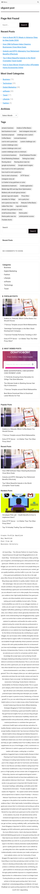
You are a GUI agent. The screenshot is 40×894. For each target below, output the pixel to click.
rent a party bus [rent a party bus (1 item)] (23, 199)
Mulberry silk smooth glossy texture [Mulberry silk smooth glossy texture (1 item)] (13, 192)
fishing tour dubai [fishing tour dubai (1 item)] (28, 158)
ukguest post (8, 8)
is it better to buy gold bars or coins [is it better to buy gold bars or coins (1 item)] (13, 182)
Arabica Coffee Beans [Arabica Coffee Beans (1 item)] (24, 128)
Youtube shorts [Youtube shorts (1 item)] (7, 220)
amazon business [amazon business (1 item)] (7, 128)
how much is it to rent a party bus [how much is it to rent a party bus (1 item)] (13, 169)
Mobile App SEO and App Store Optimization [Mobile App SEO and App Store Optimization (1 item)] (16, 189)
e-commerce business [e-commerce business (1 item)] (9, 155)
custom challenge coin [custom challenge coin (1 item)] (27, 141)
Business (6, 79)
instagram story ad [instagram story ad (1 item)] (8, 179)
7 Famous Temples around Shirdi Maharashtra (20, 325)
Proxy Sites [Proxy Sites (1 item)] (25, 196)
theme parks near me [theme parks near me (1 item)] (9, 216)
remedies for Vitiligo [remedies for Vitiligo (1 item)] (8, 199)
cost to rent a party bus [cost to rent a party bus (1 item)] (9, 141)
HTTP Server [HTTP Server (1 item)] (25, 175)
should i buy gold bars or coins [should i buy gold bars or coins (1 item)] (12, 209)
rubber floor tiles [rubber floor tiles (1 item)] (7, 206)
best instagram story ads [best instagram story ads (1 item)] (28, 131)
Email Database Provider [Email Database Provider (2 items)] (28, 155)
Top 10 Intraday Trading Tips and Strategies (17, 527)
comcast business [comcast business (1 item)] (20, 138)
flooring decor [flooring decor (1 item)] (6, 162)
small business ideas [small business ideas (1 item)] (9, 213)
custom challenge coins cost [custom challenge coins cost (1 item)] (11, 148)
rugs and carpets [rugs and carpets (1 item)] (21, 206)
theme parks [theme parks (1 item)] (23, 213)
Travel (5, 95)
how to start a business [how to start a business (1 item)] (9, 175)
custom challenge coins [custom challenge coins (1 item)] (10, 145)
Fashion (6, 103)
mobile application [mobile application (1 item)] (26, 186)
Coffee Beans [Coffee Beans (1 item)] (6, 138)
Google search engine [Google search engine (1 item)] (25, 165)
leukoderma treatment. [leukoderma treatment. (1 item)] (9, 186)
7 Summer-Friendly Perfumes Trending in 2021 (20, 335)
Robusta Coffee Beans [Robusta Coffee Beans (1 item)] (28, 203)
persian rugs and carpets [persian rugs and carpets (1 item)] (10, 196)
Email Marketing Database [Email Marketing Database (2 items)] (10, 158)
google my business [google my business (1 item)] (8, 165)
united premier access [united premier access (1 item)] (26, 216)
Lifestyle (6, 99)
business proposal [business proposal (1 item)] (8, 135)
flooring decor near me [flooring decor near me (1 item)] (21, 162)
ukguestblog (24, 890)
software (6, 91)
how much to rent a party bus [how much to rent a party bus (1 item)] (11, 172)
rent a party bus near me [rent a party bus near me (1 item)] (10, 203)
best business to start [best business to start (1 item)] (9, 131)
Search (5, 227)
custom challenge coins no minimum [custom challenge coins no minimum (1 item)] (14, 152)
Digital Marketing (9, 87)
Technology (7, 83)
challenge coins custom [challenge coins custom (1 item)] (25, 135)
